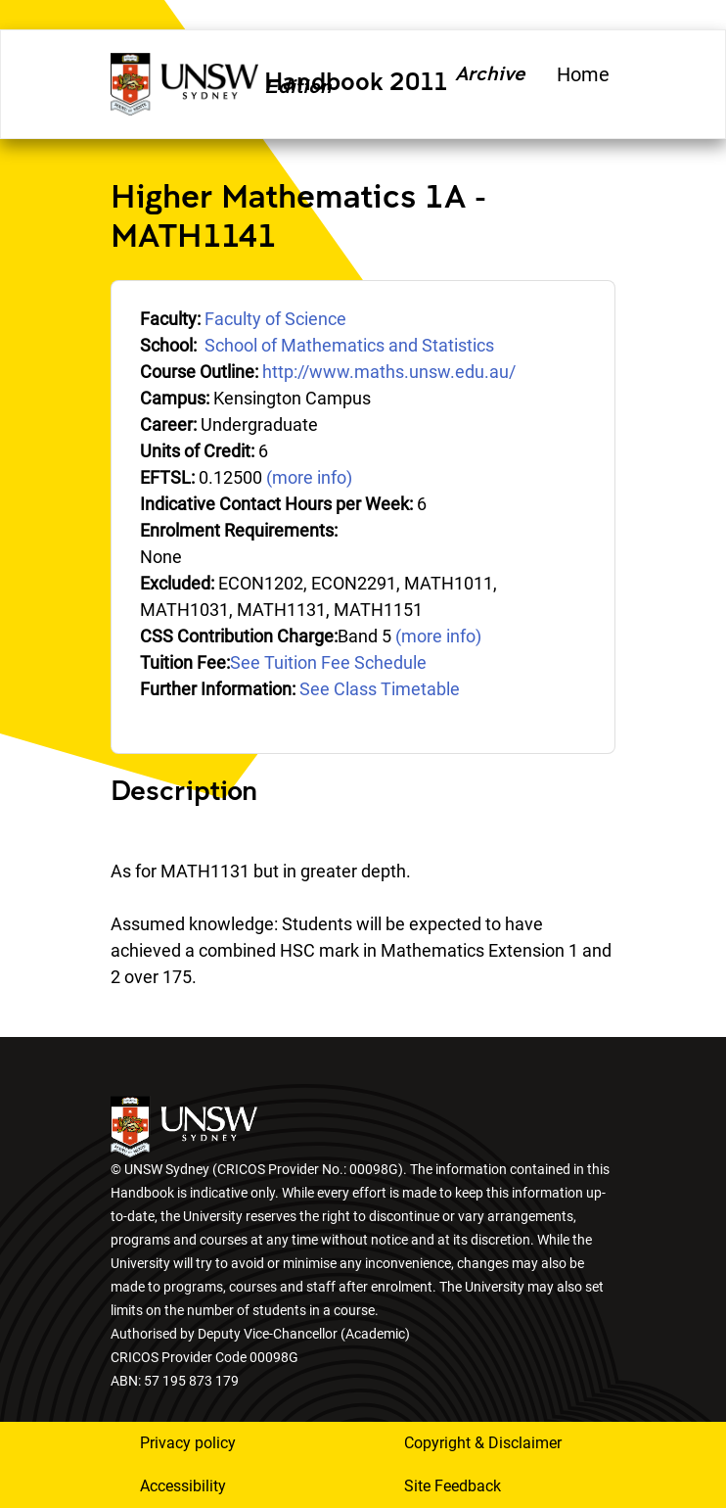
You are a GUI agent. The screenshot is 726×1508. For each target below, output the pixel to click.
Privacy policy (188, 1443)
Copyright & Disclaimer (483, 1443)
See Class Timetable (379, 689)
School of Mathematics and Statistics (349, 345)
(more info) (309, 477)
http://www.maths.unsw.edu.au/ (389, 371)
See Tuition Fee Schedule (328, 662)
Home (583, 74)
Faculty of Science (275, 318)
